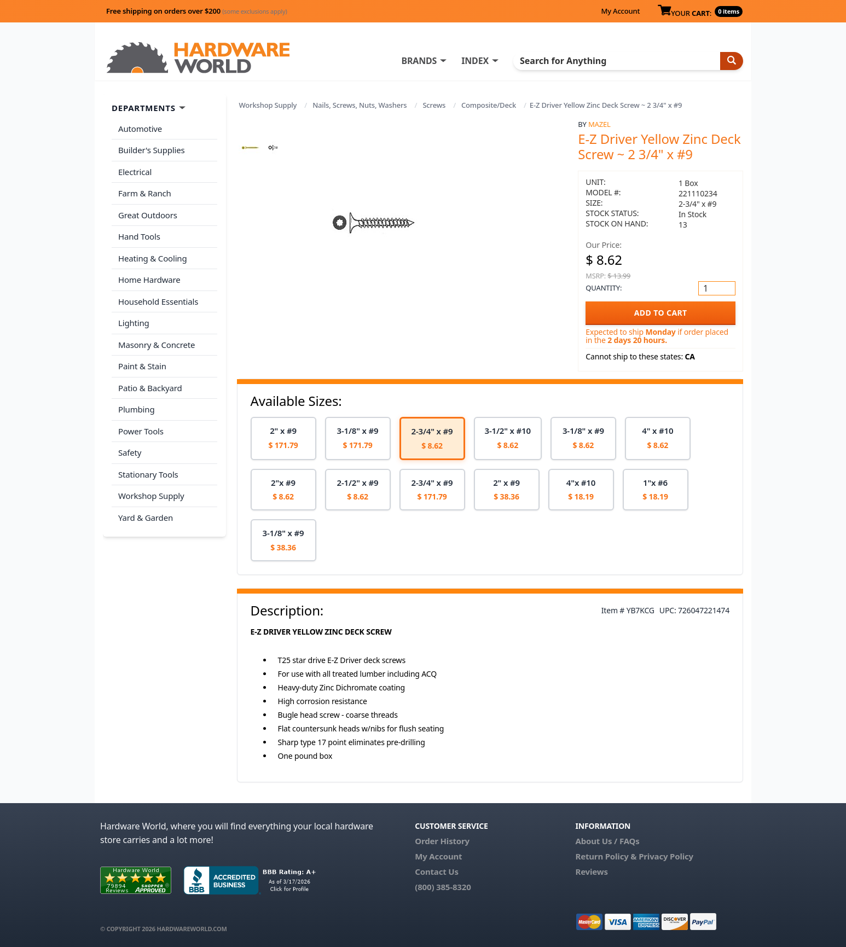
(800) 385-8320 (443, 886)
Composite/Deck (488, 105)
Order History (442, 840)
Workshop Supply (268, 105)
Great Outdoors (147, 215)
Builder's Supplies (151, 149)
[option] (283, 438)
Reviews (591, 871)
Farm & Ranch (144, 193)
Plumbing (136, 409)
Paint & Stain (142, 366)
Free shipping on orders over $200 (196, 11)
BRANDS (419, 61)
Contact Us (437, 871)
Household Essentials (158, 301)
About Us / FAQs (607, 840)
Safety (129, 452)
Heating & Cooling (152, 258)
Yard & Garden (145, 517)
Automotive (140, 128)
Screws (433, 105)
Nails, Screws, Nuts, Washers (359, 105)
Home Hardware (149, 279)
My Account (620, 11)
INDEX (475, 61)
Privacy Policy (666, 856)
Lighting (133, 322)
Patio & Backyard (150, 387)
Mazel (599, 124)
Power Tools (141, 431)
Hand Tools (139, 236)
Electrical (135, 171)
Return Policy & (605, 856)
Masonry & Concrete (156, 344)
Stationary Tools (148, 474)
